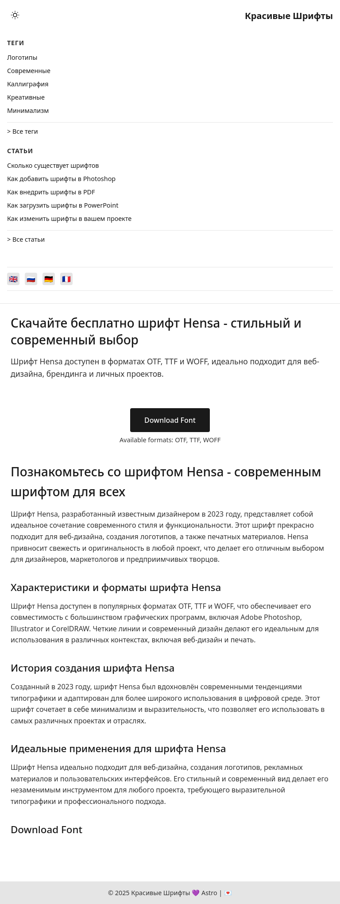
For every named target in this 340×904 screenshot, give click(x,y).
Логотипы (22, 57)
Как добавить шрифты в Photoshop (61, 178)
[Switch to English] (13, 279)
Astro (209, 893)
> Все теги (22, 131)
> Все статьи (26, 239)
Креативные (26, 97)
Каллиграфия (28, 84)
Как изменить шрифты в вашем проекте (69, 218)
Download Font (170, 420)
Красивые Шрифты (289, 16)
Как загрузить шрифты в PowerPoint (62, 205)
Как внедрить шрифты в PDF (51, 192)
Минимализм (28, 110)
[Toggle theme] (15, 15)
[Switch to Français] (66, 279)
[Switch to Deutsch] (48, 279)
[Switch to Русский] (31, 279)
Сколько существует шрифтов (53, 165)
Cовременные (28, 70)
